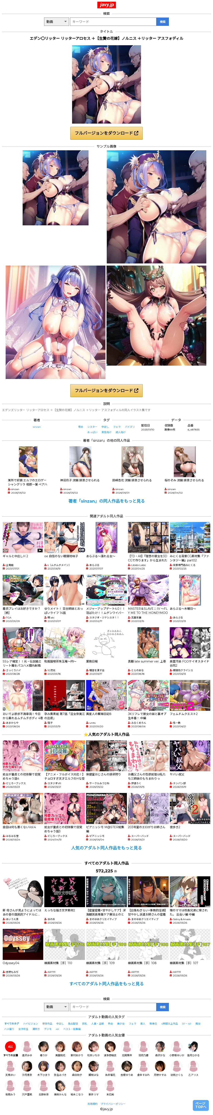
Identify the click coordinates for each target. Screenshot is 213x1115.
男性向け (106, 432)
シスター (92, 426)
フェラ (117, 426)
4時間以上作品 (169, 1023)
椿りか (43, 1049)
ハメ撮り (9, 1029)
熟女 (110, 1023)
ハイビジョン (30, 1023)
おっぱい (92, 432)
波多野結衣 (110, 1049)
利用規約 (93, 1103)
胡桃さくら (177, 1068)
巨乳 (84, 1023)
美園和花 (60, 1049)
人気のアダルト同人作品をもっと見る (106, 848)
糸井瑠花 (110, 1068)
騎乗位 (153, 1023)
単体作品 (47, 1023)
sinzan (37, 426)
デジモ (48, 1029)
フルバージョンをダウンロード (106, 133)
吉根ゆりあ (127, 1068)
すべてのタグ (11, 1023)
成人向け (121, 432)
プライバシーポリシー (113, 1103)
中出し (105, 426)
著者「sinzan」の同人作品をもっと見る (106, 501)
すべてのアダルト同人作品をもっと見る (106, 984)
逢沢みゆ (27, 1049)
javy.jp (107, 5)
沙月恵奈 (27, 1068)
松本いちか (93, 1049)
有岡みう (10, 1088)
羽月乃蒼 (143, 1049)
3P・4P (186, 1023)
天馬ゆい (10, 1068)
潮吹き (36, 1029)
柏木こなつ (77, 1088)
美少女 (121, 1023)
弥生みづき (60, 1068)
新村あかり (77, 1049)
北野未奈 (43, 1088)
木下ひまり (43, 1068)
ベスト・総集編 (72, 1029)
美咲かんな (60, 1088)
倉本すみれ (143, 1068)
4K (57, 1029)
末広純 (110, 1088)
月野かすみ (160, 1068)
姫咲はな (93, 1068)
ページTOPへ (200, 1105)
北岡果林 (126, 1049)
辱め (80, 426)
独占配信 (73, 1023)
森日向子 (77, 1068)
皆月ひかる (193, 1049)
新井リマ (93, 1088)
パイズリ (130, 426)
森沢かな (160, 1049)
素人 (142, 1023)
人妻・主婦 (97, 1023)
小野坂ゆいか (176, 1049)
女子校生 (23, 1029)
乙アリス (193, 1068)
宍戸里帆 (27, 1088)
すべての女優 (10, 1049)
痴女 (198, 1023)
